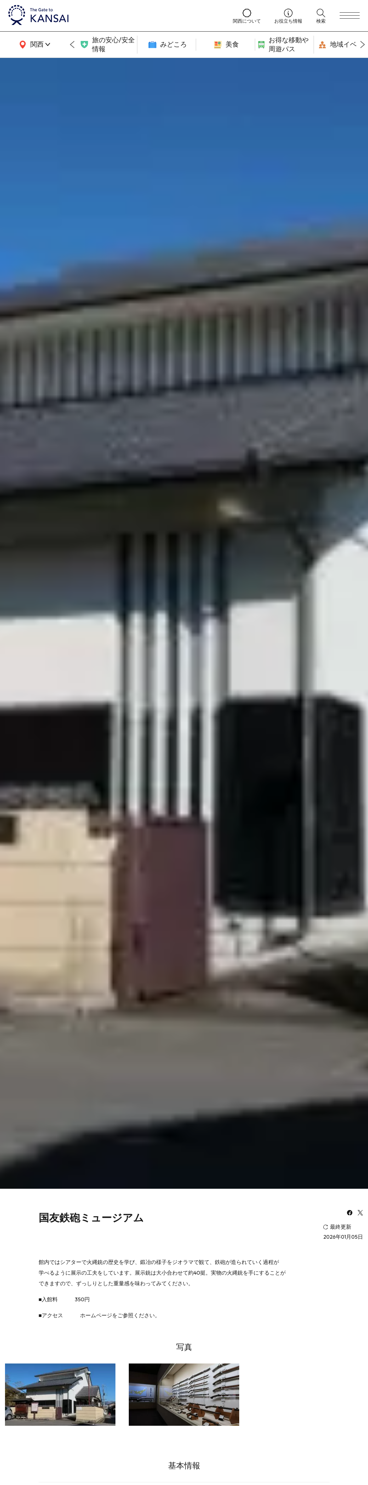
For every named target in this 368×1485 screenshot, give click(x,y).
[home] (114, 15)
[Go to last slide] (72, 44)
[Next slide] (362, 44)
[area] (33, 45)
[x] (360, 1213)
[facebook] (349, 1213)
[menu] (350, 16)
